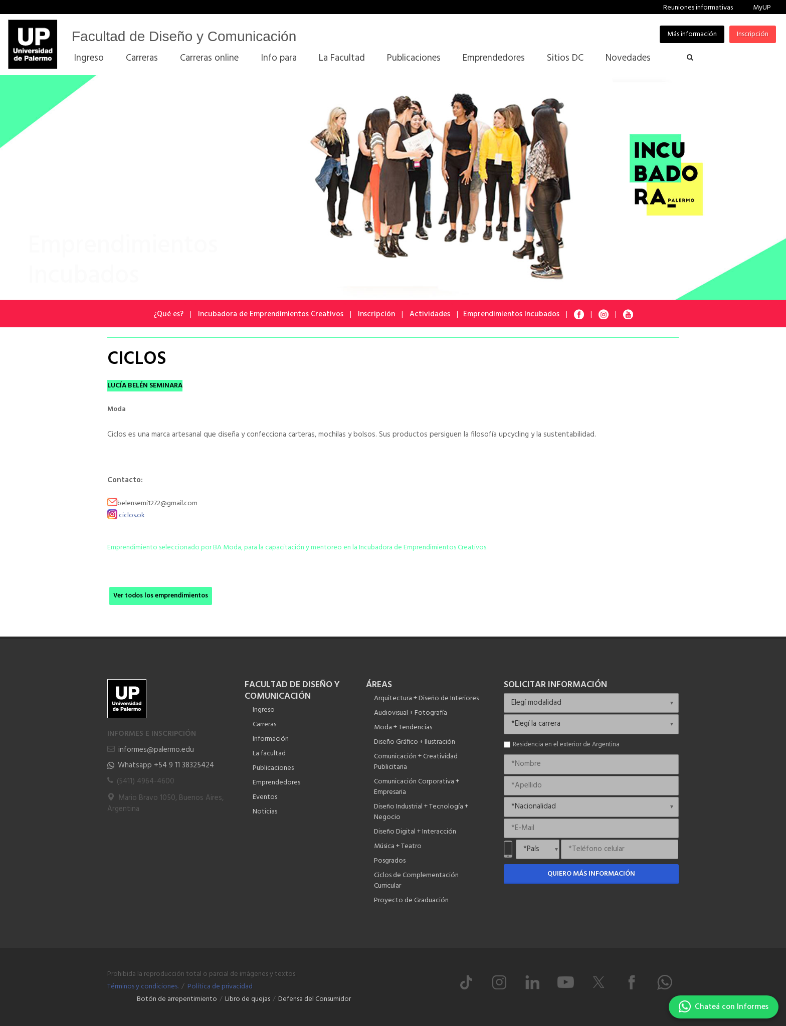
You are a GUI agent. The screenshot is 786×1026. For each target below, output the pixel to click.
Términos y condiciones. (142, 986)
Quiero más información (591, 874)
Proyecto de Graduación (411, 900)
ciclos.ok (132, 515)
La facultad (269, 753)
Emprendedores (276, 782)
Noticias (265, 811)
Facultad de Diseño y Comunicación (184, 36)
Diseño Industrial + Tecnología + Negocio (421, 812)
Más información (692, 34)
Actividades (430, 314)
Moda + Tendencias (403, 727)
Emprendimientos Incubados (511, 314)
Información (271, 739)
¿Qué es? (168, 314)
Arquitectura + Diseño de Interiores (426, 698)
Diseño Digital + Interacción (415, 832)
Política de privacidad (220, 986)
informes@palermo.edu (156, 750)
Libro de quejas (247, 999)
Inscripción (752, 34)
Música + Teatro (398, 846)
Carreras (264, 724)
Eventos (265, 797)
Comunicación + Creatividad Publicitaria (416, 761)
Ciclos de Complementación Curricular (416, 880)
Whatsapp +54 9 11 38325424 (166, 765)
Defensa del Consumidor (314, 999)
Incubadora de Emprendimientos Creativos (270, 314)
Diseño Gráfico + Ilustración (414, 742)
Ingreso (264, 710)
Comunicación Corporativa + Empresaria (416, 786)
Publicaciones (273, 768)
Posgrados (390, 861)
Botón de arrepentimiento (177, 999)
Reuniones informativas (698, 8)
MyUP (762, 8)
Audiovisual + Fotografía (410, 713)
